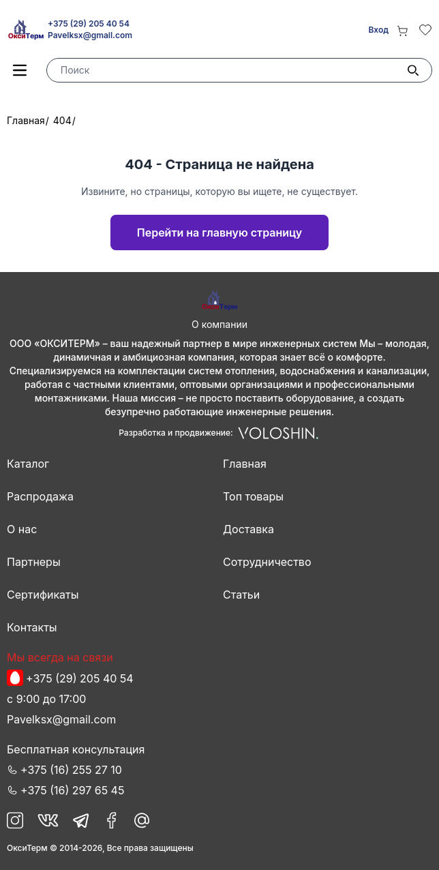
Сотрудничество (267, 562)
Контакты (32, 627)
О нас (22, 529)
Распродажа (40, 496)
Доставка (248, 529)
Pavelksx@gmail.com (90, 35)
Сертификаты (42, 594)
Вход (378, 30)
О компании (219, 324)
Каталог (28, 463)
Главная (26, 120)
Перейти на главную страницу (219, 232)
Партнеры (34, 562)
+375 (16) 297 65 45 (72, 790)
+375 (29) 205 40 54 (89, 23)
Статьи (241, 594)
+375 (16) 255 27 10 (71, 770)
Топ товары (253, 496)
